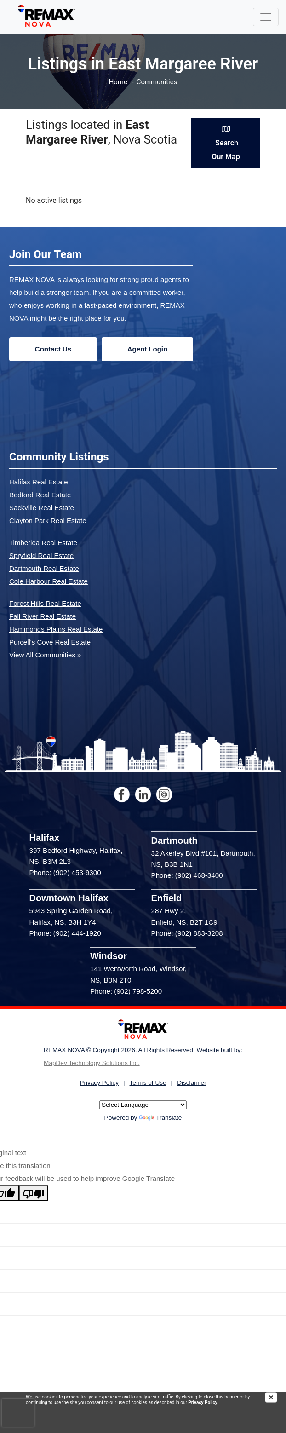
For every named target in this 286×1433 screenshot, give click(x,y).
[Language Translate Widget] (143, 1104)
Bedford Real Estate (40, 495)
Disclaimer (191, 1082)
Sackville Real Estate (41, 508)
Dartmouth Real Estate (44, 568)
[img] (275, 1397)
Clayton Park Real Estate (47, 520)
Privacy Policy (202, 1402)
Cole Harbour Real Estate (48, 581)
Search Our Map (226, 143)
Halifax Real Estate (38, 482)
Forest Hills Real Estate (45, 603)
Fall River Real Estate (42, 616)
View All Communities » (45, 655)
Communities (157, 82)
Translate (160, 1117)
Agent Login (147, 349)
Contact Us (53, 349)
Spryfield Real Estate (41, 555)
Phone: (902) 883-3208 (187, 933)
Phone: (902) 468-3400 (187, 875)
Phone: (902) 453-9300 (65, 872)
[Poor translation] (33, 1193)
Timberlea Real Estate (43, 543)
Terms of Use (148, 1082)
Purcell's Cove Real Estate (50, 642)
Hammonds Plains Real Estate (56, 629)
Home (118, 82)
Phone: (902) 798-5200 (126, 991)
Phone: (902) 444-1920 (65, 933)
